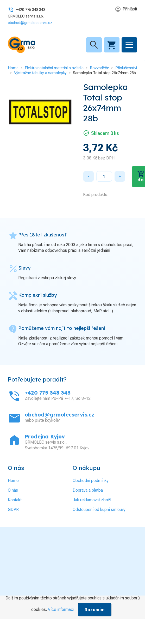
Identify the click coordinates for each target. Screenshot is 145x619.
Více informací (61, 609)
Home (13, 68)
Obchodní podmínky (91, 480)
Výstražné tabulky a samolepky (40, 72)
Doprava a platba (88, 490)
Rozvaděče (99, 68)
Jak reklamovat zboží (92, 499)
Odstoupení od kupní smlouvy (99, 509)
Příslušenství (126, 68)
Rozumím (95, 609)
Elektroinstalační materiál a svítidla (54, 68)
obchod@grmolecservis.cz (30, 23)
